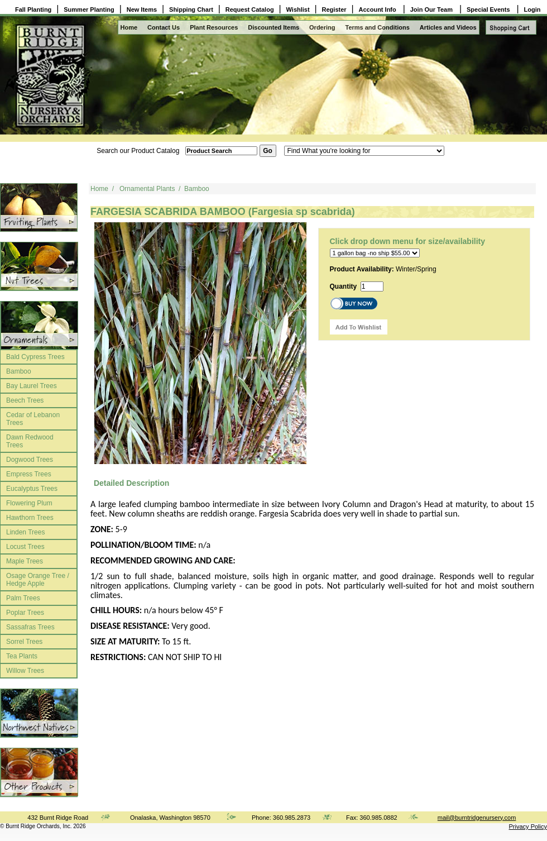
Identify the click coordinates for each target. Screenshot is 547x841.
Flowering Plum (29, 503)
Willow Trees (25, 671)
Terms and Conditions (378, 27)
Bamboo (18, 371)
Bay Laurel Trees (31, 386)
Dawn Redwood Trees (30, 441)
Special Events (489, 9)
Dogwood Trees (29, 459)
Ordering (322, 27)
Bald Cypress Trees (35, 357)
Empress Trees (28, 474)
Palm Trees (23, 598)
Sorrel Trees (24, 642)
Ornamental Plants (147, 189)
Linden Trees (25, 532)
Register (334, 9)
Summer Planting (89, 9)
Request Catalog (249, 9)
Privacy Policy (528, 826)
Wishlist (298, 9)
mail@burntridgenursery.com (477, 817)
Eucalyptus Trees (31, 489)
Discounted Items (273, 27)
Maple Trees (24, 561)
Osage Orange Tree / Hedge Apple (37, 579)
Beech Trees (25, 400)
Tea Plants (21, 656)
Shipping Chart (191, 9)
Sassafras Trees (30, 627)
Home (129, 27)
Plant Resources (214, 27)
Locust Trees (25, 547)
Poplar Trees (25, 613)
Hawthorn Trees (30, 518)
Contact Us (163, 27)
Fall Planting (33, 9)
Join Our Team (432, 9)
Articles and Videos (448, 27)
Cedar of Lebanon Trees (33, 419)
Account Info (378, 9)
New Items (142, 9)
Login (532, 9)
